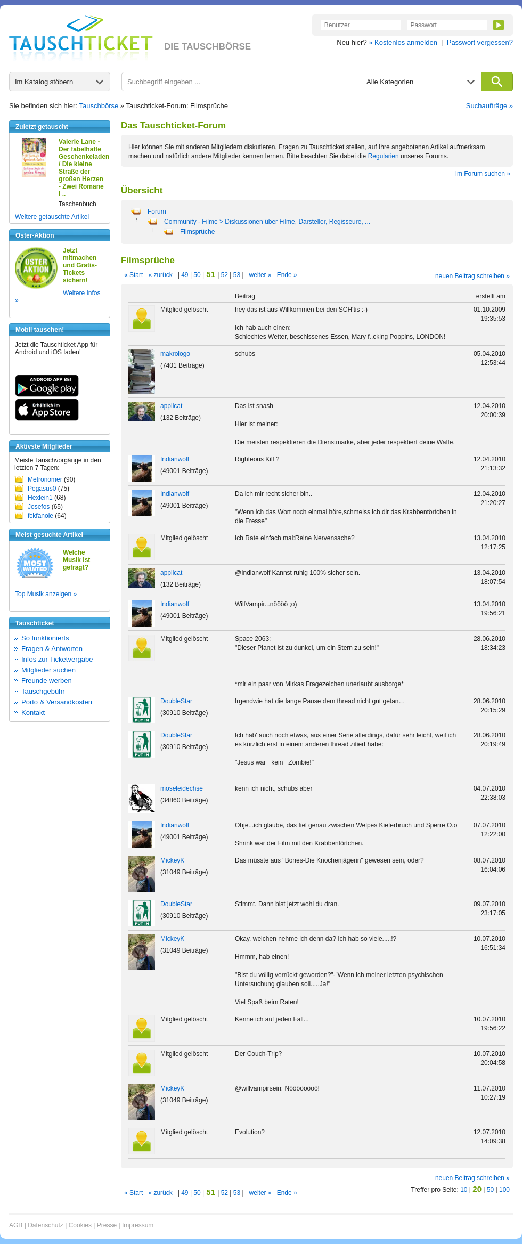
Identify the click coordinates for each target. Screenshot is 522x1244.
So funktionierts (45, 638)
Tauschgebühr (43, 691)
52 (224, 275)
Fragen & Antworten (52, 649)
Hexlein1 (40, 497)
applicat (171, 406)
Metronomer (45, 479)
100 (504, 1189)
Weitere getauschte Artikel (52, 217)
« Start (133, 275)
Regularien (383, 156)
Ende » (287, 275)
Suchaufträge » (489, 106)
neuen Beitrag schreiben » (472, 276)
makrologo (175, 353)
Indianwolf (174, 459)
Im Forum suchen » (482, 173)
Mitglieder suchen (48, 670)
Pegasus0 (42, 488)
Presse (107, 1225)
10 (463, 1189)
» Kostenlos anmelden (403, 42)
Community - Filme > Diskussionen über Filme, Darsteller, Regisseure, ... (267, 221)
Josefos (39, 506)
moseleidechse (181, 788)
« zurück (160, 275)
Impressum (137, 1225)
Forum (157, 211)
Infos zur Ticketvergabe (57, 659)
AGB (15, 1225)
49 (185, 275)
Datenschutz (45, 1225)
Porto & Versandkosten (56, 702)
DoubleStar (176, 701)
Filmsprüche (197, 231)
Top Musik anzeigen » (46, 594)
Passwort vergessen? (480, 42)
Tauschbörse (99, 106)
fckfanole (40, 515)
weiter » (260, 275)
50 (197, 275)
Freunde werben (46, 681)
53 (236, 275)
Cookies (80, 1225)
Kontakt (33, 713)
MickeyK (172, 860)
